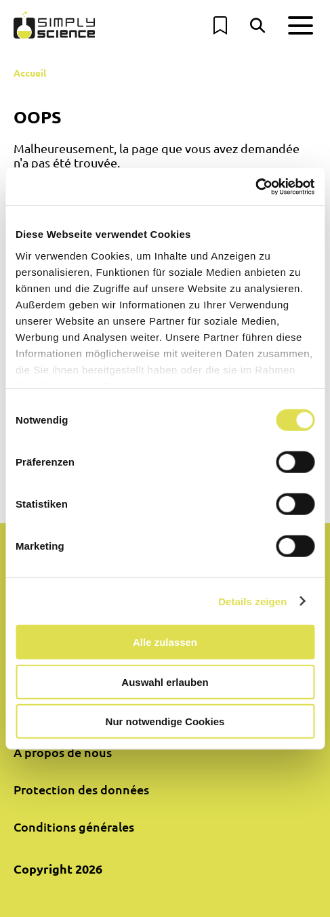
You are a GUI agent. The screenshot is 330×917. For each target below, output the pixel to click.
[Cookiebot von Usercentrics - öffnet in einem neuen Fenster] (255, 186)
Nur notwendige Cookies (165, 721)
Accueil (30, 72)
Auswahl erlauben (164, 681)
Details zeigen (252, 601)
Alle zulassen (165, 642)
